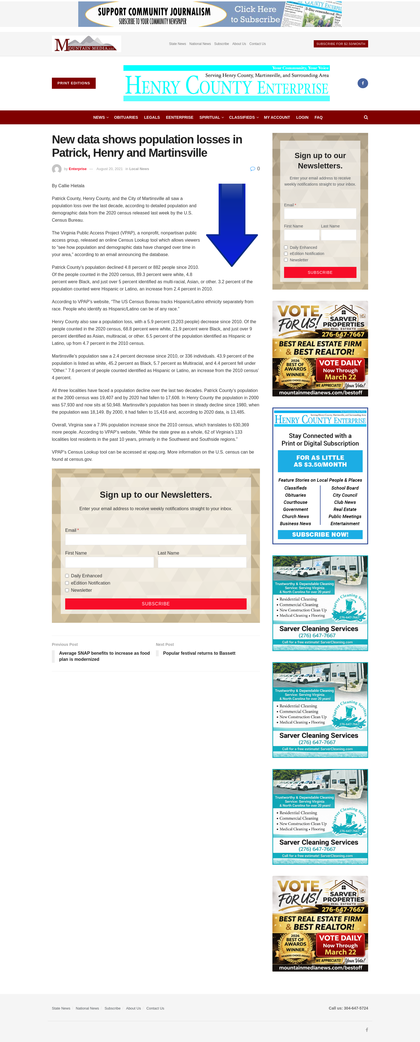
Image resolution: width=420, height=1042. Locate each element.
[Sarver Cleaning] (320, 603)
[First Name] (109, 562)
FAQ (319, 117)
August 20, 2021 (110, 169)
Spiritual (209, 117)
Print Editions (73, 83)
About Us (239, 44)
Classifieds (242, 117)
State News (177, 44)
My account (277, 117)
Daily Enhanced (86, 575)
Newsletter (81, 590)
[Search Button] (366, 117)
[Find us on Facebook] (363, 83)
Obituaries (126, 117)
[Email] (156, 539)
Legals (152, 117)
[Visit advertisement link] (86, 44)
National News (200, 44)
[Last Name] (202, 562)
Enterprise (78, 169)
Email (70, 530)
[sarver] (320, 348)
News (99, 117)
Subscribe (221, 44)
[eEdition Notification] (67, 583)
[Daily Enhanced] (67, 576)
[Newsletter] (67, 590)
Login (302, 117)
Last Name (168, 553)
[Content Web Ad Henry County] (320, 475)
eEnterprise (179, 117)
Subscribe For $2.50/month (341, 43)
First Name (76, 553)
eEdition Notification (90, 583)
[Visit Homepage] (226, 83)
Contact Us (257, 44)
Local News (139, 169)
